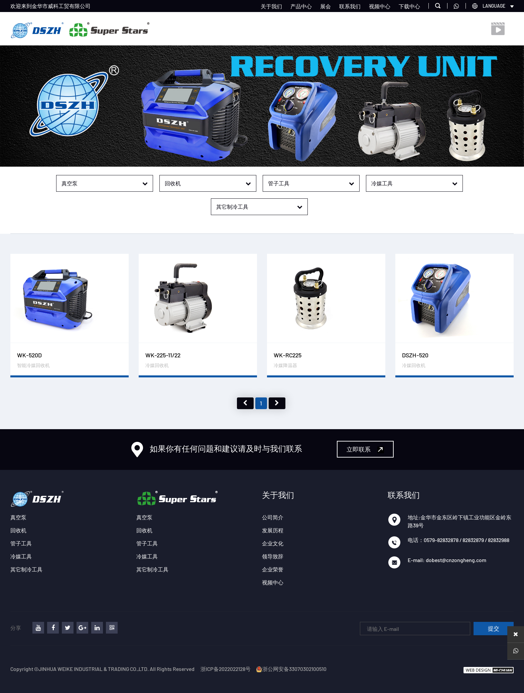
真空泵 (18, 517)
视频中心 (379, 6)
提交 (493, 629)
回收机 (18, 530)
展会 (325, 6)
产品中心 (301, 6)
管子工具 (21, 543)
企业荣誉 (272, 569)
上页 (245, 403)
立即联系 (365, 449)
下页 (277, 403)
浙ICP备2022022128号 (226, 669)
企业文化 (272, 543)
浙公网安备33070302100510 (291, 669)
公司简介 (272, 517)
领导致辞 (272, 556)
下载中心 (409, 6)
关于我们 (271, 6)
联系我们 (350, 6)
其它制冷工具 (26, 569)
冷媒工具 (21, 556)
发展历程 (272, 530)
